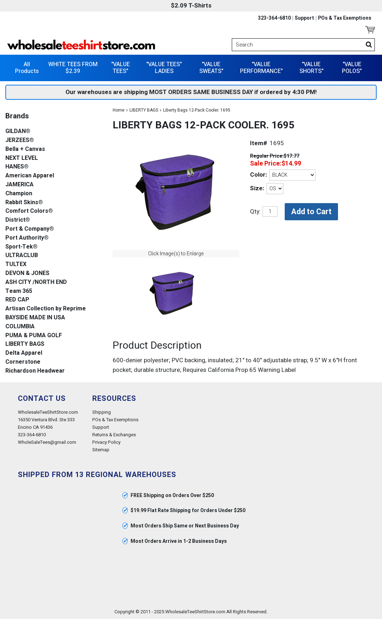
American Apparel (29, 176)
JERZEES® (19, 140)
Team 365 (18, 291)
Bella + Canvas (25, 149)
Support (304, 18)
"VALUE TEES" (120, 67)
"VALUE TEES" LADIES (164, 67)
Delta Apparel (23, 353)
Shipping (101, 412)
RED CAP (17, 300)
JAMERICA (19, 184)
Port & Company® (29, 229)
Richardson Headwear (35, 371)
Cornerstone (22, 362)
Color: (258, 174)
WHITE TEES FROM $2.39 (73, 67)
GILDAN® (17, 131)
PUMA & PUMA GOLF (33, 335)
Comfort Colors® (29, 211)
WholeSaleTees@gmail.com (47, 442)
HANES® (17, 167)
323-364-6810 (274, 18)
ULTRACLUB (21, 255)
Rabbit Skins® (24, 202)
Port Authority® (27, 238)
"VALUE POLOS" (352, 67)
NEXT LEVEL (21, 158)
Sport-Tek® (21, 247)
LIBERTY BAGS (143, 110)
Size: (257, 188)
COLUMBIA (20, 326)
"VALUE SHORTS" (311, 67)
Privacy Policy (106, 442)
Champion (18, 193)
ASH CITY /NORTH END (36, 282)
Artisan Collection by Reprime (45, 309)
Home (118, 110)
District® (17, 220)
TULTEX (15, 264)
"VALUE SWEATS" (211, 67)
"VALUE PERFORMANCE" (261, 67)
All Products (27, 67)
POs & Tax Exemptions (344, 18)
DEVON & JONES (27, 273)
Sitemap (100, 449)
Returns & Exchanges (114, 434)
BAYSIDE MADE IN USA (35, 317)
